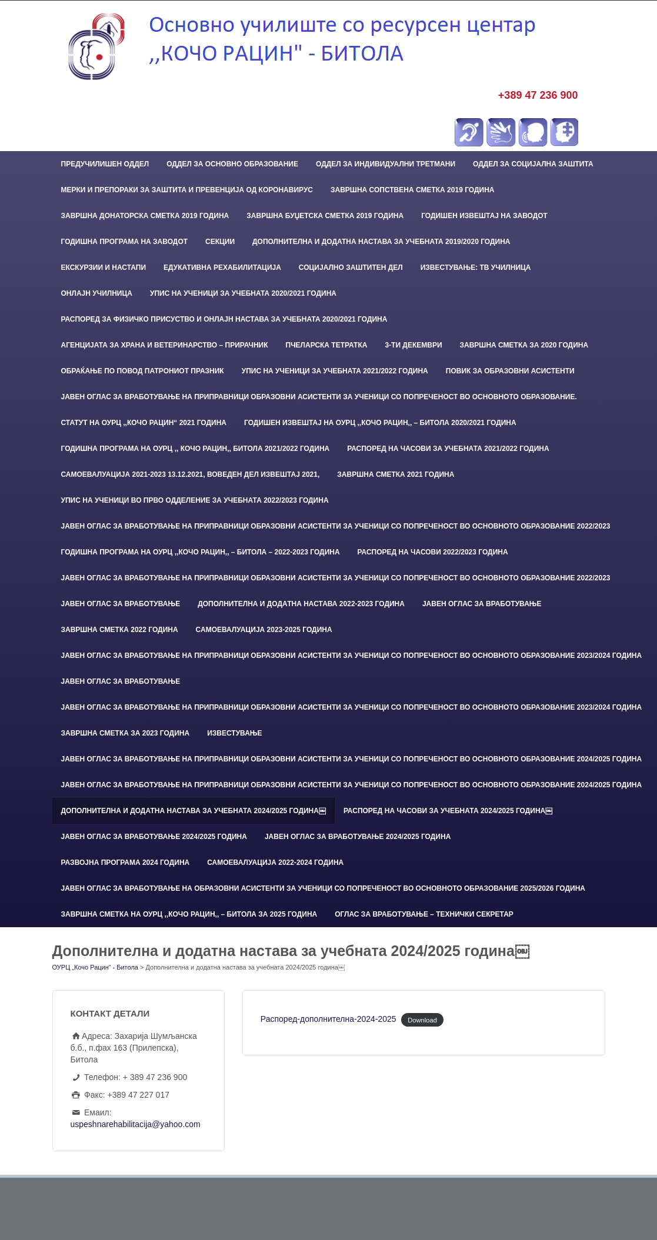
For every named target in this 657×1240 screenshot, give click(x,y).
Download (422, 1019)
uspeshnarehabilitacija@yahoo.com (136, 1124)
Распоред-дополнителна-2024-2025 (328, 1019)
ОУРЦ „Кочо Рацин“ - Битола (95, 967)
